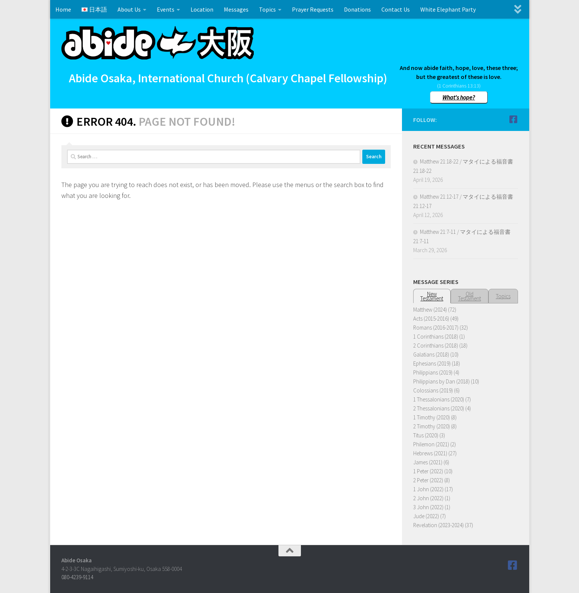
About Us (129, 9)
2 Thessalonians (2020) (438, 408)
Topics (267, 9)
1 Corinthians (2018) (435, 336)
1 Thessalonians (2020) (438, 399)
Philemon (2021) (431, 444)
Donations (357, 9)
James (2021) (427, 462)
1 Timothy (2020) (431, 417)
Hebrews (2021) (430, 453)
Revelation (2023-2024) (438, 525)
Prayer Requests (312, 9)
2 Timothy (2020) (431, 426)
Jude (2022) (426, 516)
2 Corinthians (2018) (435, 345)
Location (202, 9)
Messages (236, 9)
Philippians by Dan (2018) (441, 381)
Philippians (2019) (432, 372)
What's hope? (458, 97)
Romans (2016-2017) (435, 327)
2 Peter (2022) (428, 480)
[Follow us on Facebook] (513, 119)
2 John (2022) (428, 498)
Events (165, 9)
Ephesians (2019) (432, 363)
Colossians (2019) (433, 390)
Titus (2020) (425, 435)
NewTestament (431, 296)
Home (63, 9)
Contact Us (395, 9)
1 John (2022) (428, 489)
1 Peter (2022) (428, 471)
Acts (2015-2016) (431, 318)
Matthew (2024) (430, 309)
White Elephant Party (448, 9)
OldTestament (469, 296)
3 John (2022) (428, 507)
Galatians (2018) (431, 354)
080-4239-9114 (77, 577)
